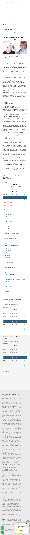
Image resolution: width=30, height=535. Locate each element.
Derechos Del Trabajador (9, 264)
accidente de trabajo (14, 87)
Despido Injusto (7, 257)
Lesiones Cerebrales (8, 228)
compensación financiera (18, 150)
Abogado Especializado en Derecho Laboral (12, 245)
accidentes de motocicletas (11, 122)
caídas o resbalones (20, 122)
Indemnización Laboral (9, 269)
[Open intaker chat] (17, 534)
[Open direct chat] (27, 521)
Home (4, 32)
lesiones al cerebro (7, 70)
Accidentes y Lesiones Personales (11, 274)
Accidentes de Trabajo (9, 252)
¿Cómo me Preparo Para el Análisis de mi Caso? (13, 276)
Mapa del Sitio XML (9, 395)
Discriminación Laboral (9, 262)
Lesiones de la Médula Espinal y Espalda (12, 233)
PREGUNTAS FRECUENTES (15, 0)
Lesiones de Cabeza (8, 226)
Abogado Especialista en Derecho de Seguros (13, 248)
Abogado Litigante (8, 286)
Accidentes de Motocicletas (10, 221)
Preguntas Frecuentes (8, 272)
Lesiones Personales (9, 32)
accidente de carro (6, 87)
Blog (5, 293)
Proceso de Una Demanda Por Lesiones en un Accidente (15, 279)
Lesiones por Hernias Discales (10, 236)
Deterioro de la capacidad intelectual (11, 135)
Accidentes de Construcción (10, 250)
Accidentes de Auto (8, 214)
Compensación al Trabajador (10, 267)
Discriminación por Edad (9, 260)
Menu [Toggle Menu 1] (4, 24)
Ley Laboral (6, 243)
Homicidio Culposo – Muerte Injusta (11, 223)
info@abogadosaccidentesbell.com (15, 4)
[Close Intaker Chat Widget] (29, 521)
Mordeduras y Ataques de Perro (10, 238)
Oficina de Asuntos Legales (9, 288)
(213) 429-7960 (19, 2)
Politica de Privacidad (13, 394)
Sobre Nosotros (7, 291)
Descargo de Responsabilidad (10, 296)
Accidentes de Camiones (9, 219)
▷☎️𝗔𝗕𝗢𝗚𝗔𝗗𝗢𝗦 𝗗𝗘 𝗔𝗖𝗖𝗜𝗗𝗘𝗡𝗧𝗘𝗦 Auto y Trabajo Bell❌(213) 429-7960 (15, 12)
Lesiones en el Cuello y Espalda (10, 231)
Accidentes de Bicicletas (9, 216)
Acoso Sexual (7, 255)
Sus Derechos (7, 281)
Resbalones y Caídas (8, 240)
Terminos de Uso (5, 394)
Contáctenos (6, 284)
